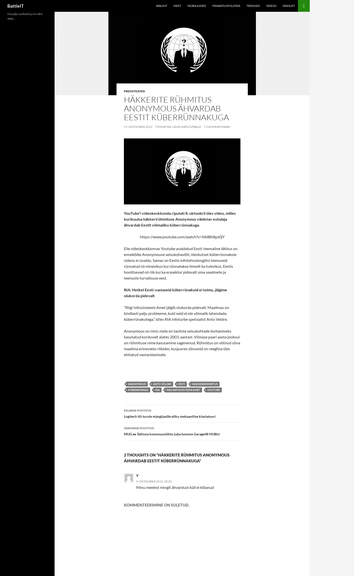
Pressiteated (134, 91)
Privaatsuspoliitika (226, 5)
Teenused (253, 5)
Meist (177, 5)
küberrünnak (138, 389)
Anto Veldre (162, 384)
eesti (181, 384)
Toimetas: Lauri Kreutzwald (179, 127)
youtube (213, 389)
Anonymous (137, 384)
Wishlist (289, 5)
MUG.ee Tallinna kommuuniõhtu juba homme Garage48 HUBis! (182, 430)
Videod (271, 5)
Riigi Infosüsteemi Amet (183, 389)
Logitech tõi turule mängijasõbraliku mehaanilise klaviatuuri (182, 413)
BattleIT (15, 6)
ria (157, 389)
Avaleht (161, 5)
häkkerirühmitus (205, 384)
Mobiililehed (197, 5)
